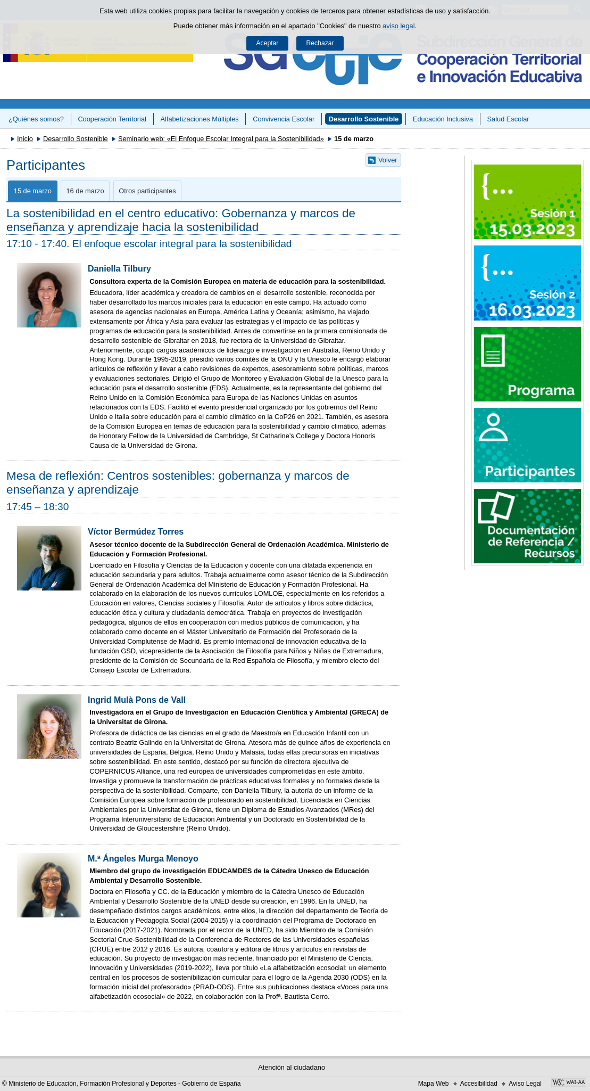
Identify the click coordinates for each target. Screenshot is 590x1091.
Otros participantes (147, 191)
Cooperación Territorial (112, 119)
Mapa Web (433, 1083)
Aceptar (267, 43)
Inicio (25, 139)
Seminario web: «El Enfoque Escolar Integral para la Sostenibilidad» (221, 139)
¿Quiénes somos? (36, 119)
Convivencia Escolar (283, 119)
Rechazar (320, 43)
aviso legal (398, 26)
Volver (387, 160)
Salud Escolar (508, 119)
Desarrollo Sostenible (364, 119)
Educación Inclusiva (443, 119)
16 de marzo (85, 191)
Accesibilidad (478, 1083)
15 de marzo (33, 191)
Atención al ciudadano (291, 1067)
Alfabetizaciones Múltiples (199, 119)
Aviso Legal (525, 1083)
